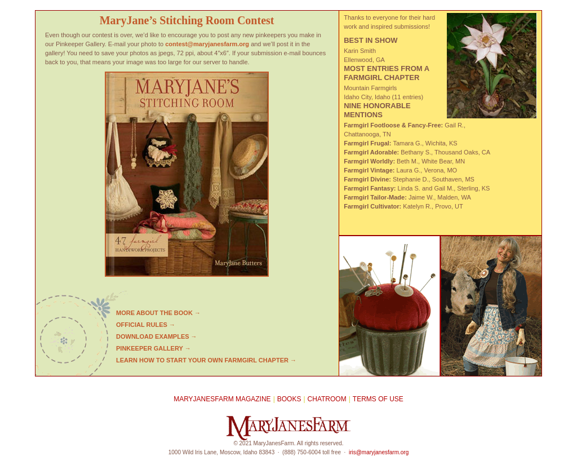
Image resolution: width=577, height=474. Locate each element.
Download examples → (156, 336)
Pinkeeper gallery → (153, 348)
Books (289, 399)
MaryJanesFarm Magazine (222, 399)
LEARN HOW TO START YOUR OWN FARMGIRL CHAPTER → (206, 360)
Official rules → (145, 324)
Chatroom (327, 399)
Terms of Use (378, 399)
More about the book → (158, 312)
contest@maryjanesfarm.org (207, 44)
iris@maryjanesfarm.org (379, 452)
